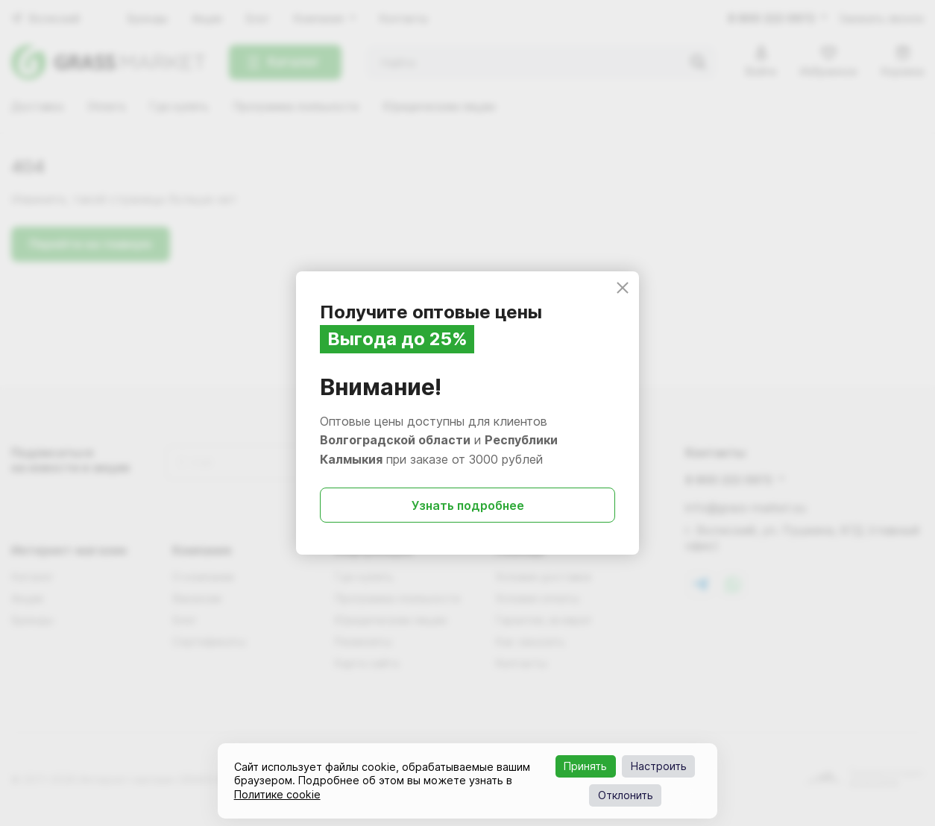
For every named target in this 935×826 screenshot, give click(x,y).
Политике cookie (277, 794)
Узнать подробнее (468, 505)
